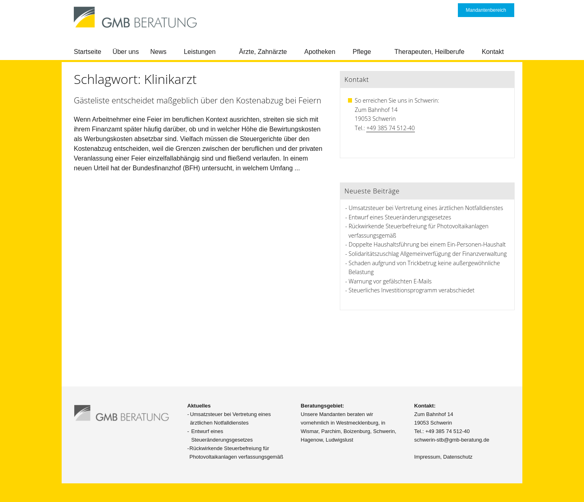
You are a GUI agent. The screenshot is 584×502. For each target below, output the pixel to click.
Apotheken (319, 51)
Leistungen (199, 51)
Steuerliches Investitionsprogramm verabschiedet (411, 290)
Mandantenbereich (486, 10)
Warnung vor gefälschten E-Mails (390, 281)
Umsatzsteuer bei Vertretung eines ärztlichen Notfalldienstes (426, 208)
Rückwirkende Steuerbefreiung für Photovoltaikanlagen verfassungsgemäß (236, 452)
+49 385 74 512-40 (390, 128)
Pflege (362, 51)
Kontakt (493, 51)
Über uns (126, 51)
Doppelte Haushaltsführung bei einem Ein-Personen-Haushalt (427, 244)
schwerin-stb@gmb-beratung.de (451, 440)
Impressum (427, 457)
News (158, 51)
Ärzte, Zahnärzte (263, 51)
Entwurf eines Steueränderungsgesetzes (400, 217)
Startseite (87, 51)
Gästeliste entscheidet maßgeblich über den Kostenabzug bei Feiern (197, 100)
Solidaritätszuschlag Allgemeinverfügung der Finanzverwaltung (428, 253)
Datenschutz (457, 457)
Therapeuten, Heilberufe (430, 51)
